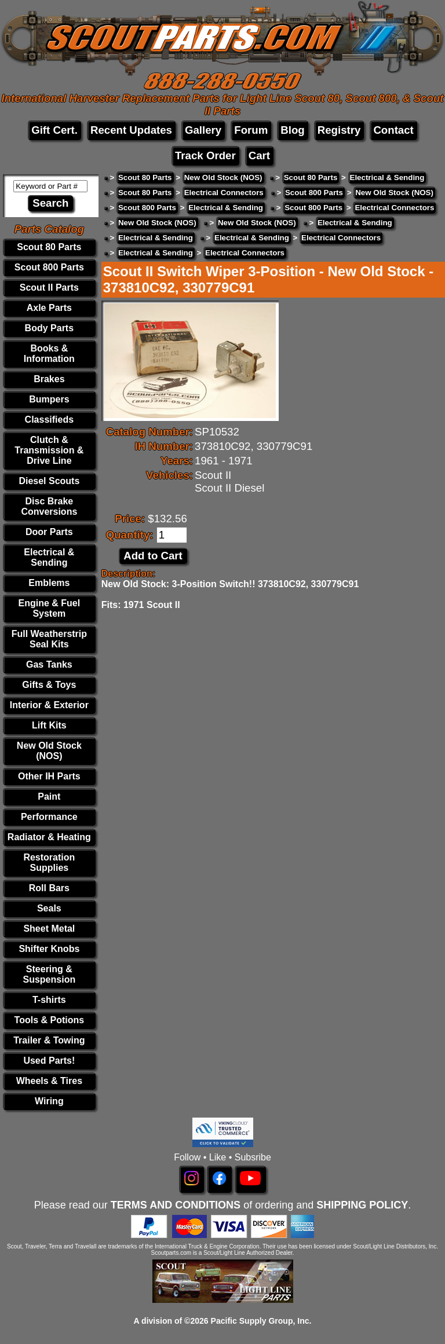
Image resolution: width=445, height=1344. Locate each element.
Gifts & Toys (49, 685)
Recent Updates (131, 130)
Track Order (205, 155)
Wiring (49, 1101)
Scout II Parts (49, 287)
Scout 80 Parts (49, 247)
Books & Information (49, 353)
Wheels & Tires (49, 1081)
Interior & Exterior (49, 705)
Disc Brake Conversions (49, 506)
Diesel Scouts (49, 481)
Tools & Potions (49, 1020)
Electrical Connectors (224, 192)
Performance (49, 817)
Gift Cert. (54, 130)
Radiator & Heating (49, 837)
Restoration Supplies (49, 862)
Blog (292, 130)
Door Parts (49, 532)
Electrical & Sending (49, 557)
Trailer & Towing (49, 1040)
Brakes (49, 379)
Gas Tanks (49, 664)
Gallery (203, 130)
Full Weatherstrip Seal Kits (49, 639)
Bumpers (49, 399)
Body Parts (49, 328)
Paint (49, 796)
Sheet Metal (49, 928)
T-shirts (49, 1000)
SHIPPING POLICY (362, 1205)
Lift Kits (49, 725)
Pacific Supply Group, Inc (260, 1320)
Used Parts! (49, 1060)
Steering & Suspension (49, 974)
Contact (393, 130)
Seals (49, 908)
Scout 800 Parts (49, 267)
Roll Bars (49, 888)
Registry (339, 130)
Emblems (49, 583)
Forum (251, 130)
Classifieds (49, 419)
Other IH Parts (49, 776)
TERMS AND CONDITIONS (175, 1205)
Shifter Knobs (49, 949)
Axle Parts (49, 308)
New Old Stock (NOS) (49, 751)
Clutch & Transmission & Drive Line (48, 450)
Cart (259, 155)
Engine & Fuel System (50, 608)
